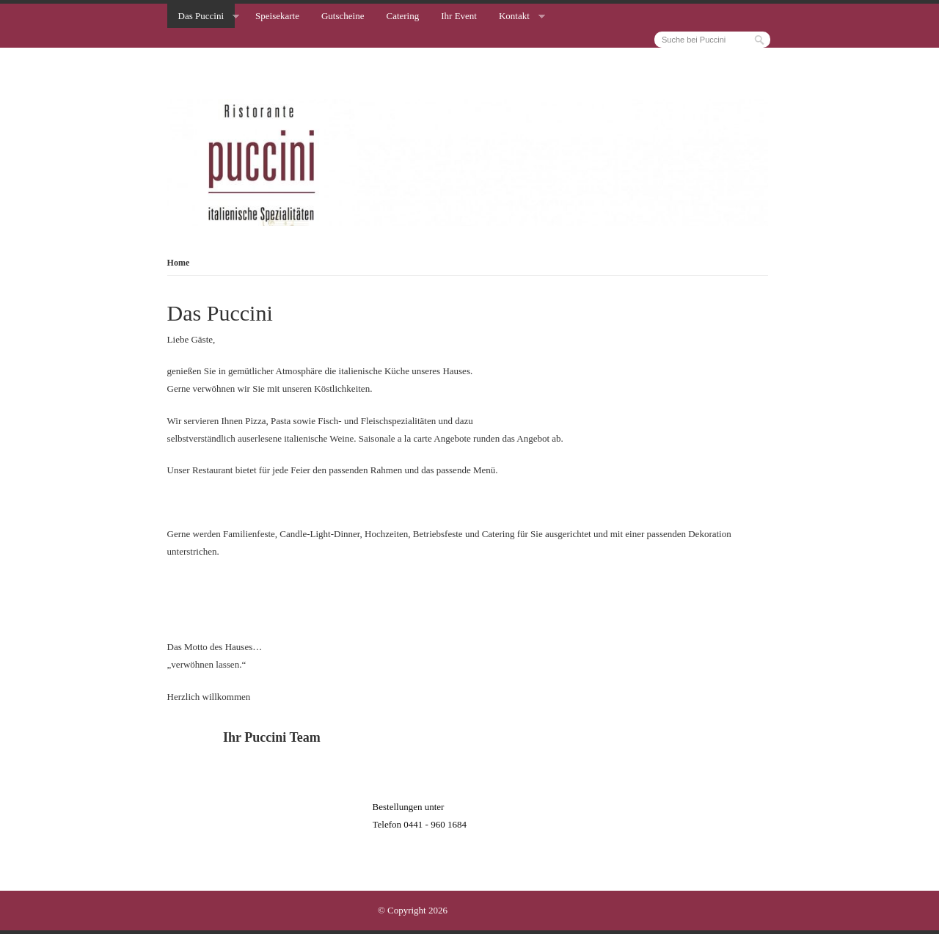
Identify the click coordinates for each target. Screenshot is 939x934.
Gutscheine (342, 15)
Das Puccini (201, 15)
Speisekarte (277, 15)
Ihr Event (459, 15)
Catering (402, 15)
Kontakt (514, 15)
